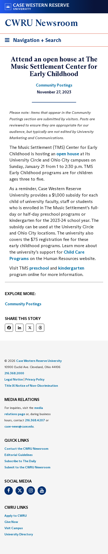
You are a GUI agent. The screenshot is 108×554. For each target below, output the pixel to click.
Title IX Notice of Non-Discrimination (31, 386)
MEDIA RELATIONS (21, 400)
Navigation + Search (31, 40)
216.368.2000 (14, 373)
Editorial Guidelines (18, 455)
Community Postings (23, 304)
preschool (39, 268)
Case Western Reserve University (39, 361)
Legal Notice (13, 379)
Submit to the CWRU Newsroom (27, 467)
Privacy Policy (34, 379)
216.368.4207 (35, 420)
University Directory (18, 534)
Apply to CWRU (15, 516)
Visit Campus (13, 528)
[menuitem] (54, 449)
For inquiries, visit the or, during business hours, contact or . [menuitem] (27, 417)
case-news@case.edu (19, 426)
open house (67, 153)
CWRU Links (16, 507)
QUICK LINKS (16, 440)
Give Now (11, 522)
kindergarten (71, 268)
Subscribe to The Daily (20, 461)
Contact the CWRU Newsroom (26, 449)
